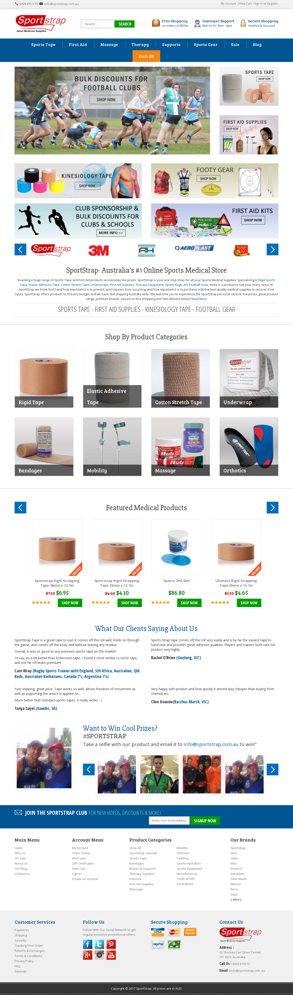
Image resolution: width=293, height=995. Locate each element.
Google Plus (87, 955)
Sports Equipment (189, 868)
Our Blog (21, 868)
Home (19, 848)
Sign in (258, 4)
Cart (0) (146, 56)
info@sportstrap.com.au (61, 4)
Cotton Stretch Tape (75, 285)
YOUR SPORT (186, 879)
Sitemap (20, 971)
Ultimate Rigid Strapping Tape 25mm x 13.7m (236, 583)
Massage (136, 889)
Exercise (135, 879)
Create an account (85, 879)
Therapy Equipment (150, 285)
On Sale (20, 858)
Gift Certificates (83, 863)
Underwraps (100, 285)
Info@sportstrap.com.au (211, 744)
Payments (22, 930)
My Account (228, 4)
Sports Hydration (189, 863)
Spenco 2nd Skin (176, 580)
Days (234, 894)
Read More (199, 299)
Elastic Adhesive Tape (44, 285)
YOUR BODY (185, 884)
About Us (21, 863)
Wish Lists (79, 858)
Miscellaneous (187, 874)
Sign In (76, 874)
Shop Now (70, 602)
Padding (182, 858)
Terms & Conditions (28, 956)
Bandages (136, 863)
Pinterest (111, 944)
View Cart (245, 4)
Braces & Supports (142, 868)
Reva (234, 889)
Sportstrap (238, 848)
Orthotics (183, 853)
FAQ (17, 966)
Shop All (135, 848)
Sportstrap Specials (143, 853)
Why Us (20, 853)
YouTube (111, 955)
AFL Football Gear (196, 285)
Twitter (99, 944)
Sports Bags (173, 285)
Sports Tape (138, 858)
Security (20, 940)
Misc (233, 863)
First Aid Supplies (122, 285)
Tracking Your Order (29, 945)
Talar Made (238, 879)
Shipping (21, 935)
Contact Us (22, 874)
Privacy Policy (24, 961)
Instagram (99, 955)
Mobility (182, 848)
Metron (235, 884)
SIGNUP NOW (205, 820)
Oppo (234, 858)
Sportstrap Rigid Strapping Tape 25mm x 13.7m (116, 583)
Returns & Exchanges (30, 951)
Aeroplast (237, 874)
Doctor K (236, 868)
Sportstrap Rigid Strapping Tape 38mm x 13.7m (57, 583)
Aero (233, 853)
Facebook (87, 944)
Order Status (81, 853)
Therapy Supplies (142, 874)
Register (272, 4)
